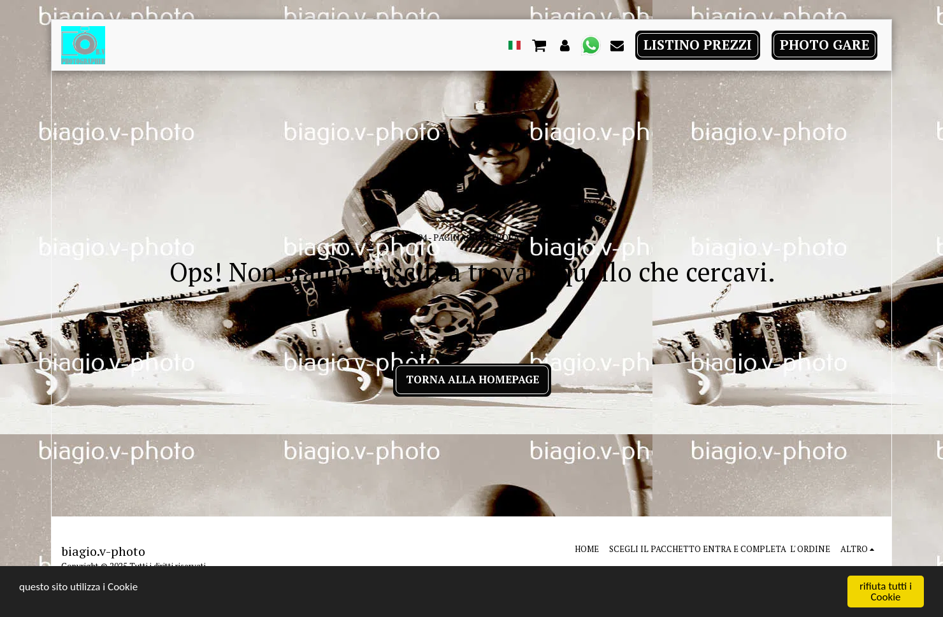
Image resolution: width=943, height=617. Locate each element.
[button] (539, 44)
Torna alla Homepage (472, 379)
